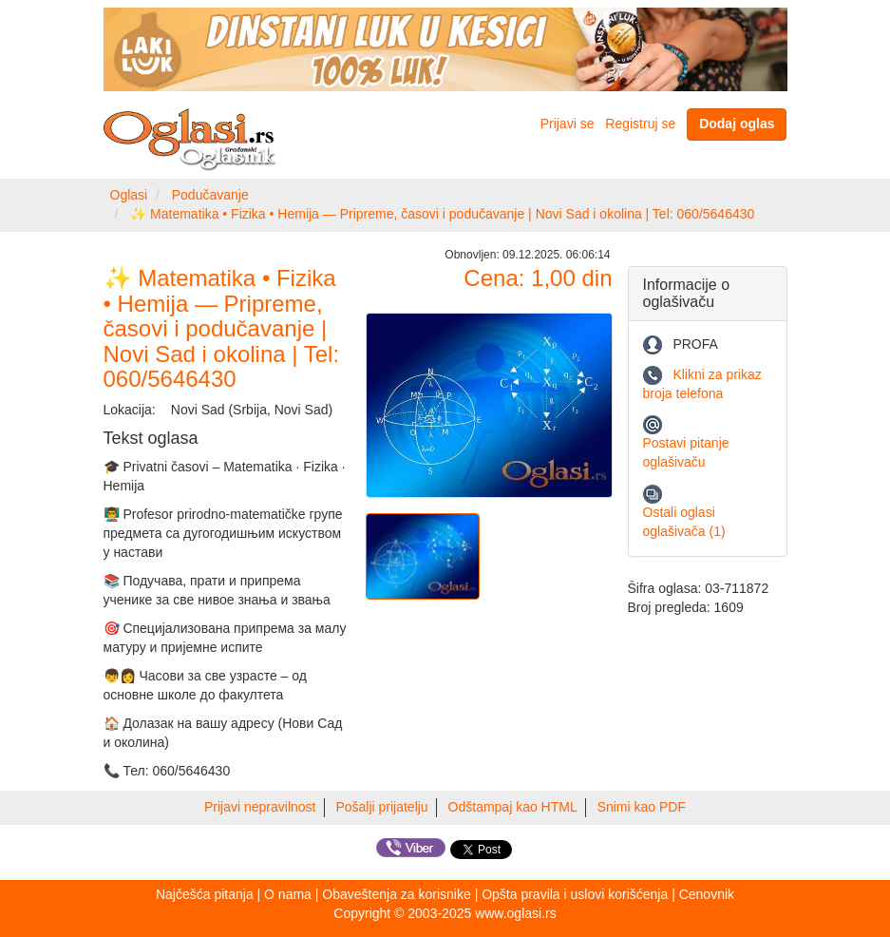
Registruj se (640, 123)
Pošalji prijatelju (381, 806)
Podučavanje (210, 194)
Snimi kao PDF (641, 806)
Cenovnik (706, 894)
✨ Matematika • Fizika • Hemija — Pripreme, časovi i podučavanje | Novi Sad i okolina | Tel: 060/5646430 (442, 213)
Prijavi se (567, 123)
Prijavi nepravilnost (260, 806)
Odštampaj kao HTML (513, 806)
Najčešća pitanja (205, 894)
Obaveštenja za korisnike (396, 894)
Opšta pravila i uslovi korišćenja (575, 894)
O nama (288, 894)
